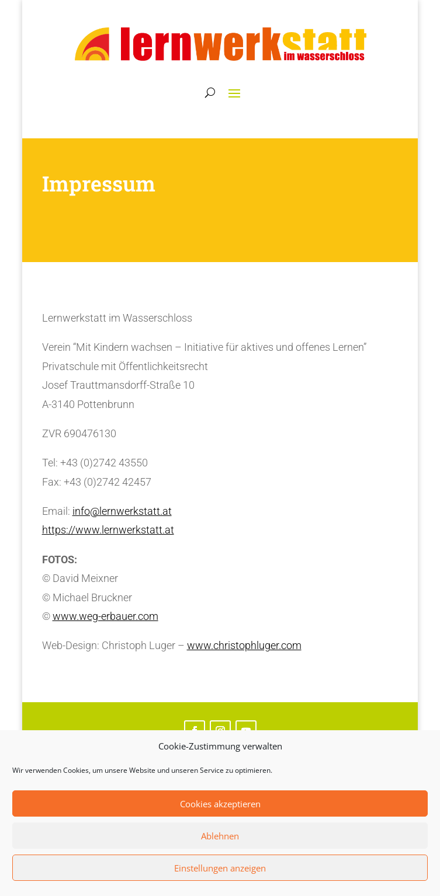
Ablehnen (220, 836)
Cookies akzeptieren (220, 804)
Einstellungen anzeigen (220, 868)
